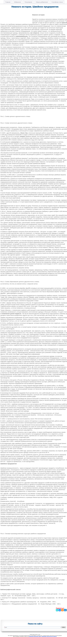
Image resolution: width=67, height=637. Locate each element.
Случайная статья (57, 2)
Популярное (28, 2)
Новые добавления (42, 2)
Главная (7, 2)
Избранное (17, 2)
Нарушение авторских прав (35, 636)
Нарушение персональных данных (49, 636)
